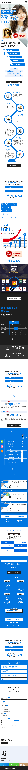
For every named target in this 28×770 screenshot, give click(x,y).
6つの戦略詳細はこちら (14, 165)
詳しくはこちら (19, 486)
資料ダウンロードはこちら (14, 187)
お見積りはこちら (14, 534)
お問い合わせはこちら (14, 190)
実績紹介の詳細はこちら (14, 298)
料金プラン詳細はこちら (14, 572)
